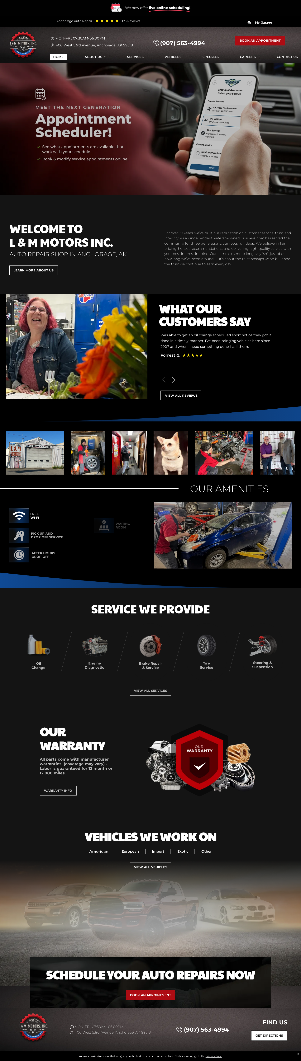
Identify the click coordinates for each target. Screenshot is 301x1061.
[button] (173, 380)
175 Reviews (131, 21)
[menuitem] (58, 58)
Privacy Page (214, 1056)
